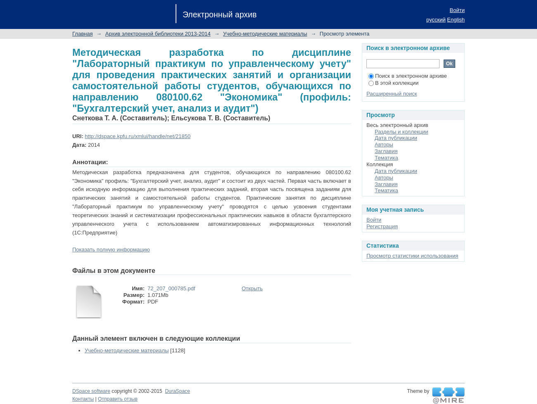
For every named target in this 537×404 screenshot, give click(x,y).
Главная (82, 34)
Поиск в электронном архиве (407, 76)
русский (436, 20)
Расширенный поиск (391, 94)
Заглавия (386, 151)
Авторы (384, 144)
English (456, 20)
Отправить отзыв (118, 399)
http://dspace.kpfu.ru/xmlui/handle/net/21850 (137, 136)
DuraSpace (177, 391)
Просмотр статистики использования (412, 256)
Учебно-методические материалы (265, 34)
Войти (457, 10)
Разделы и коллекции (401, 132)
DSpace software (91, 391)
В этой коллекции (393, 83)
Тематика (386, 158)
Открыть (252, 288)
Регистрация (382, 226)
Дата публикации (396, 138)
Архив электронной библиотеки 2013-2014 (158, 34)
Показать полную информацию (111, 249)
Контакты (83, 399)
